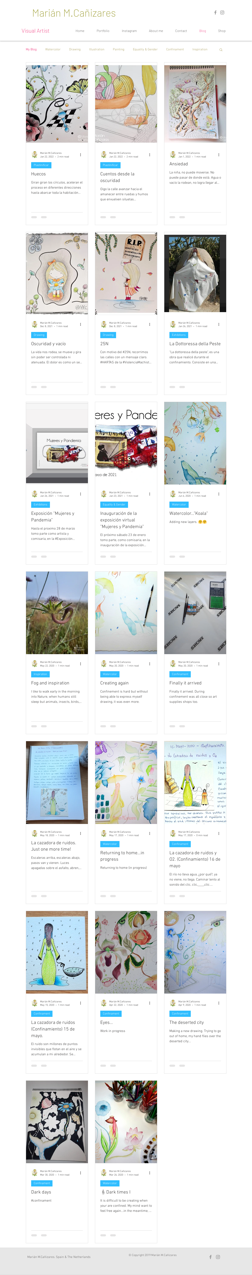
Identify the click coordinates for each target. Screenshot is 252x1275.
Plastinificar (41, 165)
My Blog (31, 49)
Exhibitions (179, 335)
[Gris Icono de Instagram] (222, 12)
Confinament (175, 49)
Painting (118, 49)
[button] (221, 50)
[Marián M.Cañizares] (74, 12)
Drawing (75, 49)
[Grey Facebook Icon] (215, 12)
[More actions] (82, 154)
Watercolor (53, 49)
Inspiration (199, 49)
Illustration (96, 49)
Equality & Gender (145, 49)
